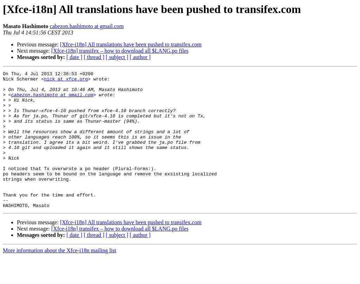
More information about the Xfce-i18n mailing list (59, 278)
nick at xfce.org (66, 81)
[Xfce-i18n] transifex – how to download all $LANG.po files (120, 51)
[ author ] (140, 57)
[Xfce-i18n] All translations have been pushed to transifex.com (131, 44)
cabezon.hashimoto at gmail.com (87, 26)
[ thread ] (94, 57)
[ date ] (74, 57)
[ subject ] (117, 57)
